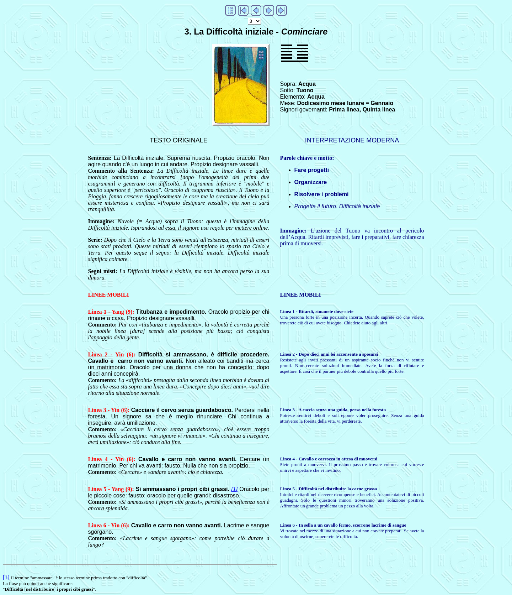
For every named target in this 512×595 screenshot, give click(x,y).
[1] (234, 489)
